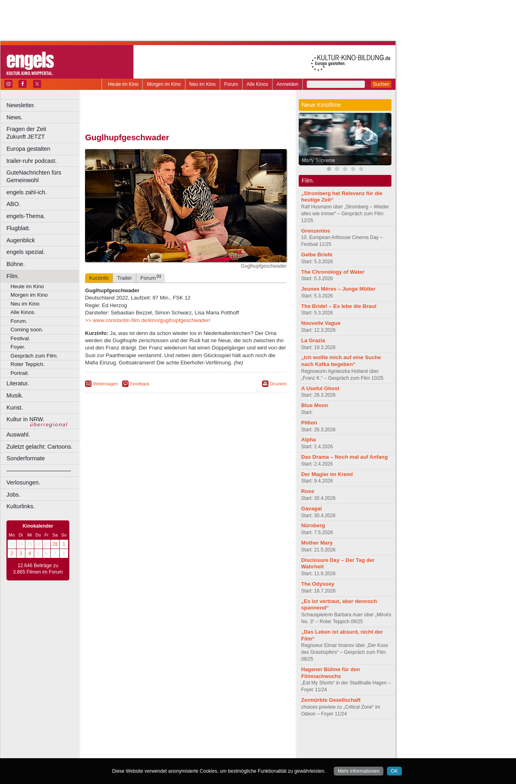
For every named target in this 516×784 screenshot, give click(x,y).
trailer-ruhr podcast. (31, 161)
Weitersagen (105, 383)
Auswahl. (18, 434)
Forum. (18, 321)
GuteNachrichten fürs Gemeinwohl (33, 176)
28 (55, 544)
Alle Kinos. (22, 312)
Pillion (309, 423)
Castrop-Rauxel (166, 752)
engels (162, 745)
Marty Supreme (318, 160)
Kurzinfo (98, 278)
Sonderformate (25, 458)
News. (14, 117)
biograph (121, 745)
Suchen (381, 84)
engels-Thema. (25, 216)
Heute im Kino (123, 84)
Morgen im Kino (164, 84)
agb (231, 738)
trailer (186, 745)
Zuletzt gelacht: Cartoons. (39, 446)
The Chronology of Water (332, 272)
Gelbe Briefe (317, 255)
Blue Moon (314, 405)
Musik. (14, 395)
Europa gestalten (28, 149)
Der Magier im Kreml (327, 474)
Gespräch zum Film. (34, 356)
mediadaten (251, 738)
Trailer (124, 278)
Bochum (124, 752)
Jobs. (13, 494)
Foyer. (17, 347)
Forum (231, 84)
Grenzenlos (315, 231)
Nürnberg (313, 525)
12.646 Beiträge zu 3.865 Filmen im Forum (37, 569)
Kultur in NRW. (25, 419)
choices (143, 745)
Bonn (141, 752)
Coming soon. (26, 329)
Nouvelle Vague (320, 323)
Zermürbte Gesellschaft (330, 700)
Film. (12, 276)
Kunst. (14, 407)
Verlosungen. (23, 482)
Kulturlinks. (20, 506)
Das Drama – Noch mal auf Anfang (344, 457)
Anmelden (287, 84)
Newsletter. (20, 105)
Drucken (278, 383)
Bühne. (15, 264)
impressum (181, 738)
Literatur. (17, 383)
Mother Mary (317, 543)
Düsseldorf (221, 752)
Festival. (20, 338)
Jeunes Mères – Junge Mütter (338, 289)
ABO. (13, 204)
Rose (307, 491)
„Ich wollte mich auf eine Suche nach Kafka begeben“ (341, 360)
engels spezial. (25, 252)
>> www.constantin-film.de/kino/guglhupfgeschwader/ (147, 320)
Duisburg (245, 752)
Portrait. (19, 373)
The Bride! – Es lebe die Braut (339, 306)
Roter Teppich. (27, 364)
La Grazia (313, 340)
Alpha (308, 440)
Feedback (140, 383)
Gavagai (311, 508)
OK (394, 771)
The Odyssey (317, 584)
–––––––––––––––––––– (38, 470)
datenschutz (210, 738)
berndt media (151, 738)
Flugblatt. (18, 228)
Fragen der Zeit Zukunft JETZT (43, 133)
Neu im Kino (202, 84)
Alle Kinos (257, 84)
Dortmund (196, 752)
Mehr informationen (358, 771)
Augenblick (20, 240)
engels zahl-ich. (26, 192)
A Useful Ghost (320, 388)
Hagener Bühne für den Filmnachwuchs (330, 672)
